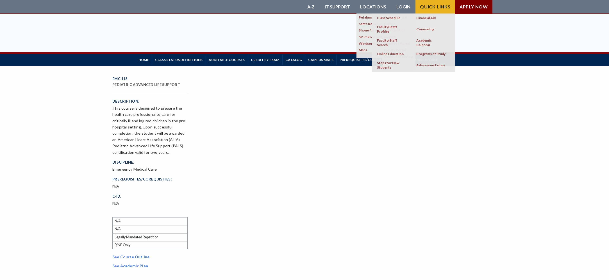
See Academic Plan (130, 264)
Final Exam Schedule (442, 59)
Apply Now (474, 6)
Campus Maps (338, 59)
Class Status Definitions (183, 59)
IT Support (337, 6)
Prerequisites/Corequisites (386, 59)
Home (145, 59)
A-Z (309, 6)
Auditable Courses (235, 59)
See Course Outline (130, 255)
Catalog (307, 59)
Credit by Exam (276, 59)
